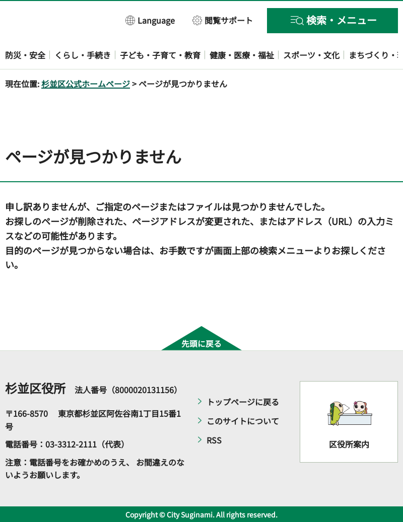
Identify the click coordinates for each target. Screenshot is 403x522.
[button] (150, 20)
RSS (214, 440)
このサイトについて (243, 421)
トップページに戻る (243, 402)
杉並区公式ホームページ (85, 84)
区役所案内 (349, 444)
